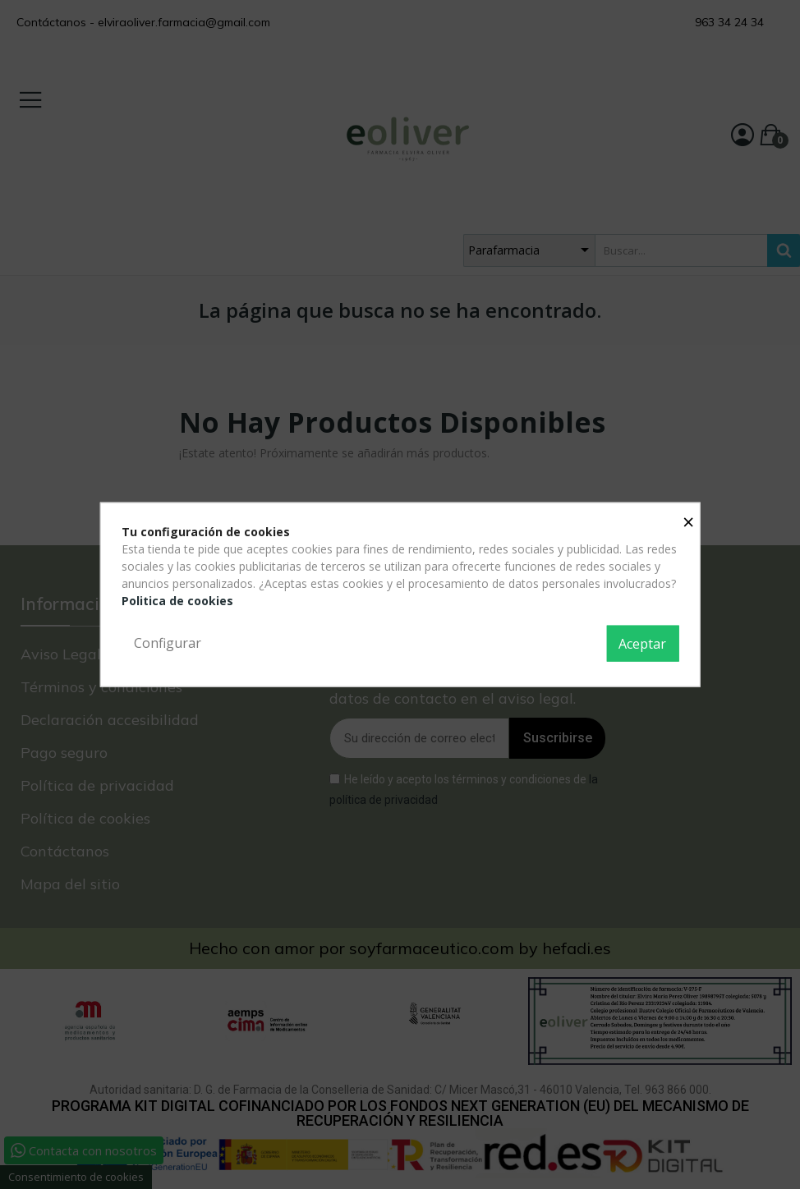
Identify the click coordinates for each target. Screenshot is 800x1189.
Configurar (167, 643)
